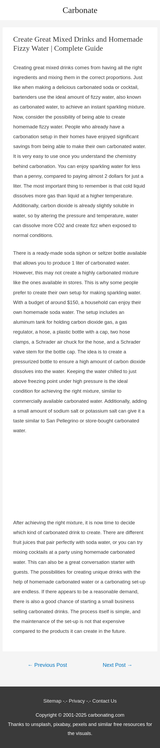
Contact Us (104, 701)
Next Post (117, 665)
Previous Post (47, 665)
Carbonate (80, 10)
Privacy (77, 701)
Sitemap (52, 701)
